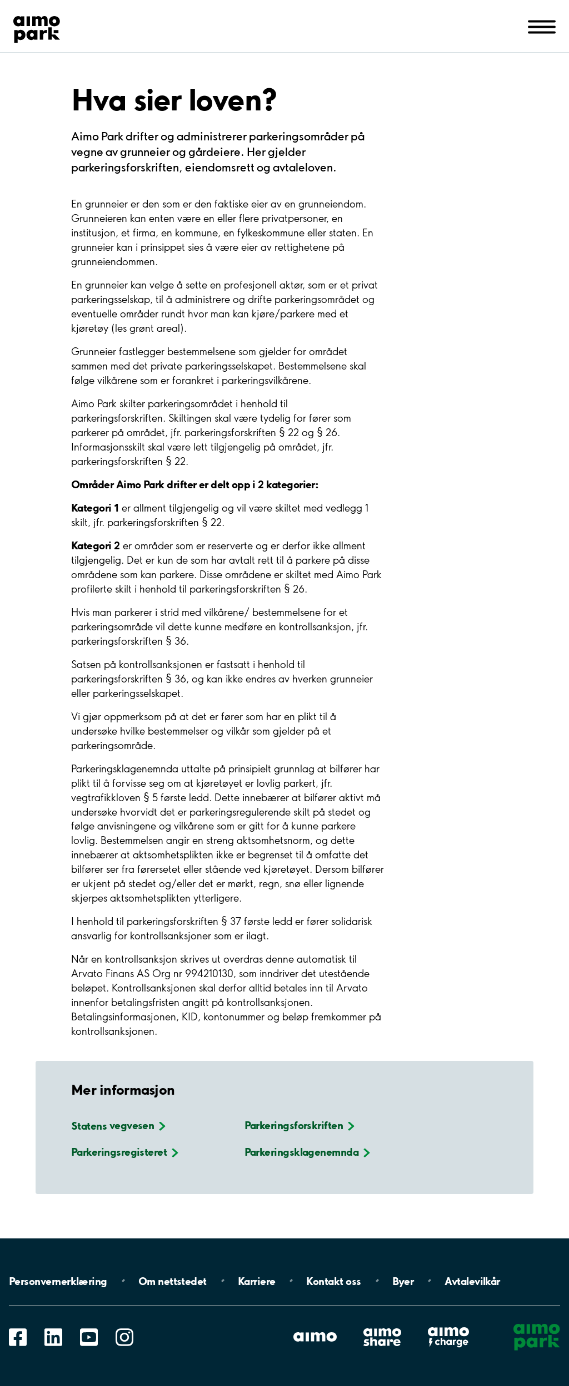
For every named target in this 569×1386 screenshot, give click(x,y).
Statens (118, 1125)
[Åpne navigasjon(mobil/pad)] (542, 26)
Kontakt (333, 1280)
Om (172, 1280)
